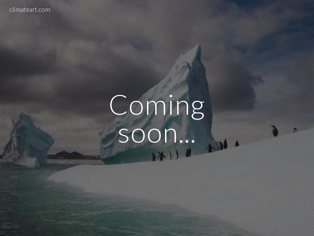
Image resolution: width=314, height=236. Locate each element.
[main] (156, 118)
